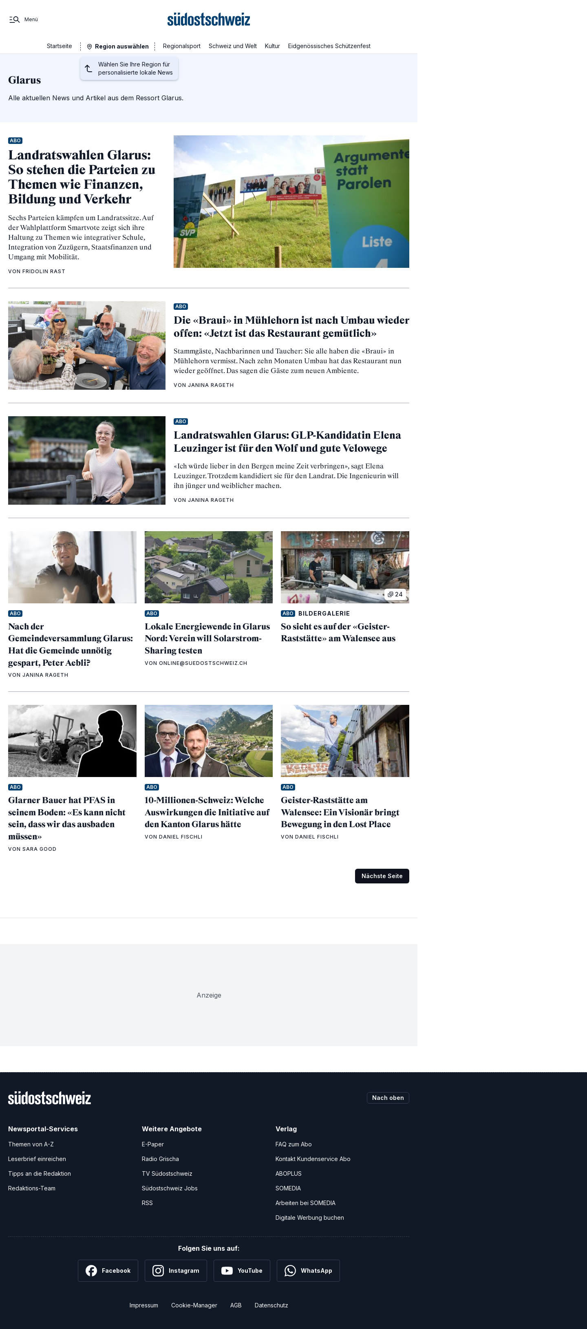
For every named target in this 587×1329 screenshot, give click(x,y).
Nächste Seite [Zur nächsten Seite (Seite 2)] (382, 875)
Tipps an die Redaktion (39, 1173)
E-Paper (153, 1144)
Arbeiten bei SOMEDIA (305, 1202)
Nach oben (388, 1097)
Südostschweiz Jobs (170, 1188)
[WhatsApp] (308, 1271)
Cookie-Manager (194, 1305)
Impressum (144, 1305)
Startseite (59, 45)
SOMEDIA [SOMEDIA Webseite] (288, 1188)
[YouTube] (242, 1271)
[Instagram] (176, 1271)
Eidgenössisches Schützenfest (329, 45)
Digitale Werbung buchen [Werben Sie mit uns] (310, 1217)
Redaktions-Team (31, 1188)
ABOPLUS (289, 1173)
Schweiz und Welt (233, 45)
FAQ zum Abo (294, 1144)
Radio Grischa (160, 1158)
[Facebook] (108, 1271)
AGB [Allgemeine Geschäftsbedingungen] (236, 1305)
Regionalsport (182, 45)
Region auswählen (122, 46)
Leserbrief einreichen (37, 1158)
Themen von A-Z (31, 1144)
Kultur (272, 45)
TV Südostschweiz (167, 1173)
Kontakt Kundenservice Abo (313, 1158)
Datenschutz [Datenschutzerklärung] (271, 1305)
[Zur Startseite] (209, 19)
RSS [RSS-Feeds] (147, 1202)
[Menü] (23, 19)
